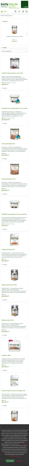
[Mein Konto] (19, 11)
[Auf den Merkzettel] (4, 88)
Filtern (4, 47)
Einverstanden (10, 461)
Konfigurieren (19, 461)
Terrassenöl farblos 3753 (8, 179)
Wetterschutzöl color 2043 (9, 285)
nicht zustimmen (23, 444)
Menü (4, 11)
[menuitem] (4, 11)
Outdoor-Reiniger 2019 (8, 249)
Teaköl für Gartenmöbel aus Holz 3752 (12, 73)
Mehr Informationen (14, 456)
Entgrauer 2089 (6, 355)
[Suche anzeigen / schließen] (15, 11)
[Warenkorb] (26, 11)
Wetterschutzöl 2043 (8, 320)
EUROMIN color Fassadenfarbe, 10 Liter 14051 (14, 108)
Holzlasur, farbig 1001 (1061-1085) (14, 36)
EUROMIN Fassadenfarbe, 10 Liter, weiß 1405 (14, 214)
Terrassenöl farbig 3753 (8, 143)
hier (3, 452)
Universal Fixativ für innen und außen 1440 (13, 390)
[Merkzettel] (22, 11)
